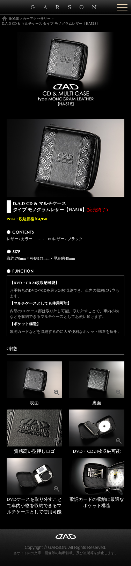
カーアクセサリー (37, 19)
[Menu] (122, 7)
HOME (14, 19)
